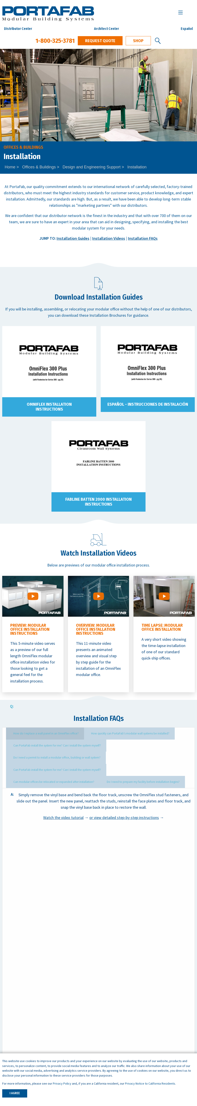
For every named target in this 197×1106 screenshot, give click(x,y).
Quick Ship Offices (17, 988)
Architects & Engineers (21, 1044)
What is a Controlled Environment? (129, 1007)
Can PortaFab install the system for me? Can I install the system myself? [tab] (51, 744)
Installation (137, 167)
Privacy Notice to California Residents (150, 1083)
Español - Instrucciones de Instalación (147, 404)
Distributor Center (18, 29)
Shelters (9, 1019)
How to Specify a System (121, 988)
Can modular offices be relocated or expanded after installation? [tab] (139, 756)
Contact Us (121, 922)
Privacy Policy (62, 1083)
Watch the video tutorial (63, 803)
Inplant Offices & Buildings (24, 994)
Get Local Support (71, 920)
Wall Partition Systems (21, 1007)
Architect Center (106, 29)
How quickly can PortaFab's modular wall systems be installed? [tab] (116, 733)
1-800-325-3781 (55, 40)
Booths (8, 1013)
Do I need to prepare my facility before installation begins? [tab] (43, 768)
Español (187, 29)
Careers (8, 1050)
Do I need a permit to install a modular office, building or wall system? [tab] (142, 744)
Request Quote (100, 40)
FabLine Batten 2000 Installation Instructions (98, 502)
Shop (138, 40)
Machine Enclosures (117, 1050)
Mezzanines (12, 1026)
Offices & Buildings (39, 167)
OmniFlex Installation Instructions (49, 407)
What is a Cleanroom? (119, 1001)
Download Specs (168, 920)
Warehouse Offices (116, 1044)
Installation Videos (108, 238)
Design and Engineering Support (92, 167)
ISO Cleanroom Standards (122, 994)
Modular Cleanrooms (19, 1001)
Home (10, 167)
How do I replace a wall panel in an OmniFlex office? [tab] (40, 733)
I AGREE (15, 1093)
